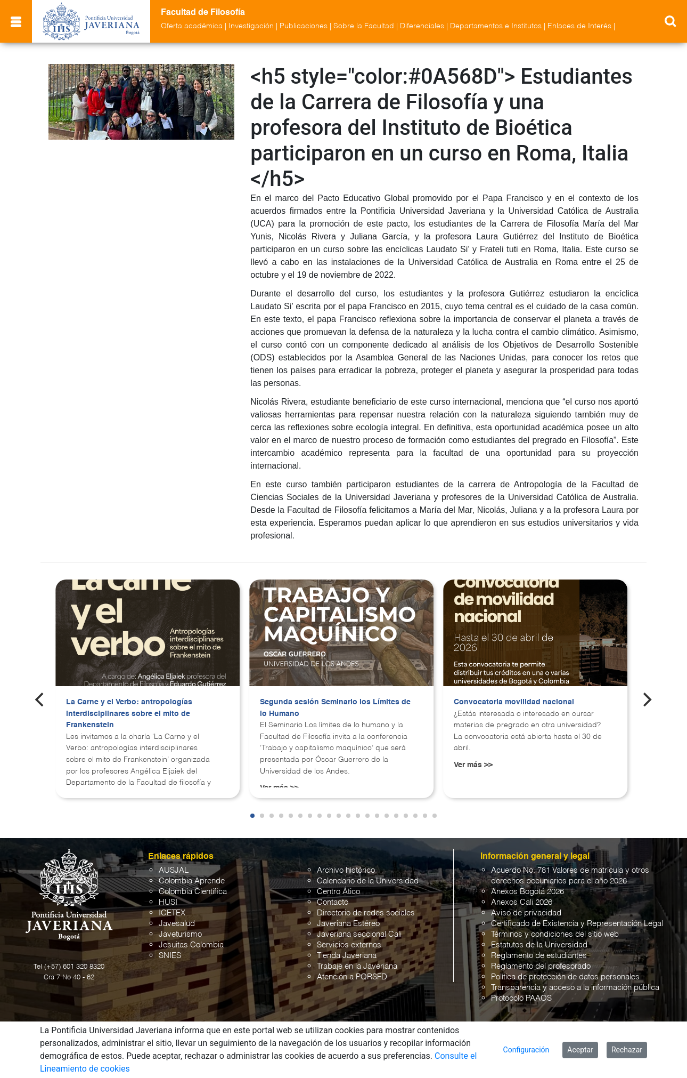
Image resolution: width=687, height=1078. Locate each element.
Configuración (526, 1049)
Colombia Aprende (192, 881)
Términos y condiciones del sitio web (555, 934)
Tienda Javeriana (347, 956)
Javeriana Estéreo (348, 924)
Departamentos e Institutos (496, 26)
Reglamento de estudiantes (539, 956)
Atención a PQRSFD (352, 977)
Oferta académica (192, 26)
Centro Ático (338, 892)
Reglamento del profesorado (541, 966)
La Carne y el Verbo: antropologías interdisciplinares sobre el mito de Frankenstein (129, 713)
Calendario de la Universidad (368, 881)
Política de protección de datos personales (565, 977)
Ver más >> (473, 765)
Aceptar (580, 1049)
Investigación (251, 26)
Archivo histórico (346, 870)
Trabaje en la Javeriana (357, 966)
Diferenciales (422, 26)
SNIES (170, 956)
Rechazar (626, 1049)
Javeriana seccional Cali (359, 934)
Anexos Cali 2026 (521, 902)
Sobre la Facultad (363, 26)
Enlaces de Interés (579, 26)
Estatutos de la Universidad (539, 945)
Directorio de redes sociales (366, 913)
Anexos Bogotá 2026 (527, 892)
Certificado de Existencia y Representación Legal (577, 924)
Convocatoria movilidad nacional (514, 702)
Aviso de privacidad (526, 913)
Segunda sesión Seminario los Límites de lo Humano (335, 708)
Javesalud (177, 924)
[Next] (646, 699)
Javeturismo (180, 934)
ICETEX (172, 913)
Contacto (332, 902)
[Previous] (40, 699)
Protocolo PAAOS (521, 998)
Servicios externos (349, 945)
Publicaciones (304, 26)
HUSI (168, 902)
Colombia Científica (193, 892)
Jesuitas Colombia (191, 945)
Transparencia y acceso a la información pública (575, 988)
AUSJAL (174, 870)
